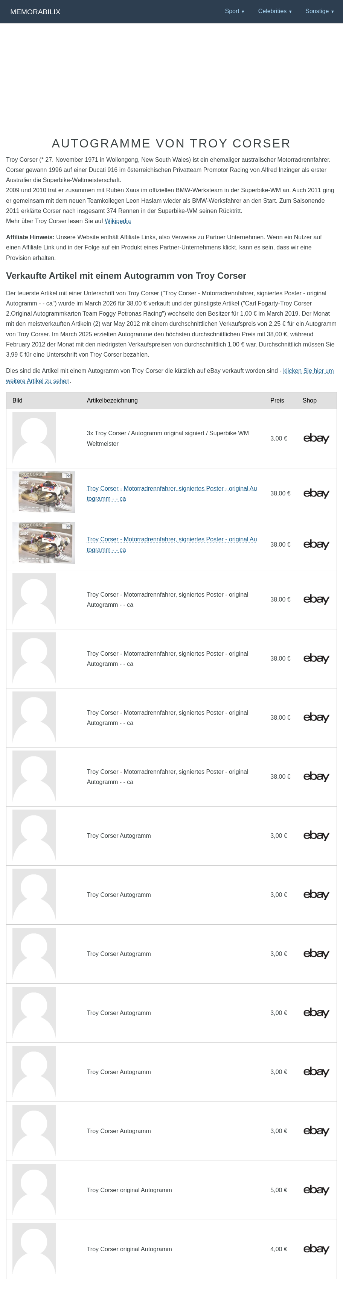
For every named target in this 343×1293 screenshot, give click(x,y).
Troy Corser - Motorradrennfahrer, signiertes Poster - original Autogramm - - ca (172, 493)
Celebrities (272, 11)
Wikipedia (118, 221)
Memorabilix (35, 12)
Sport (232, 11)
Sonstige (317, 11)
